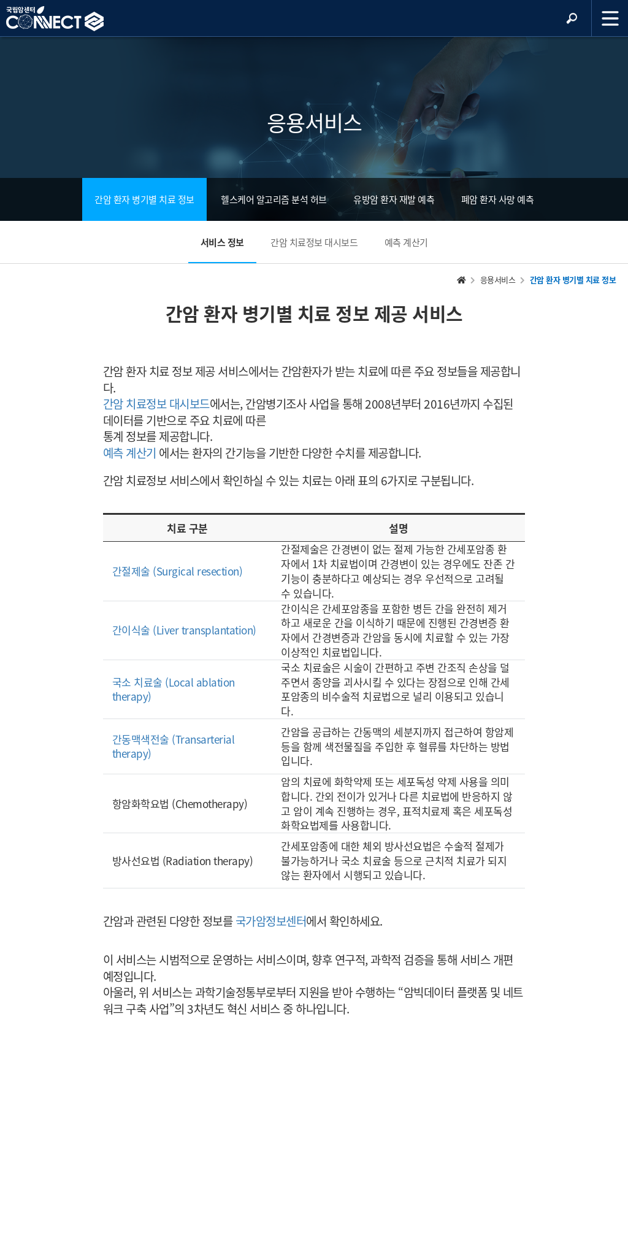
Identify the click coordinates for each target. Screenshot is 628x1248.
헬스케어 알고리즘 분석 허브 (274, 199)
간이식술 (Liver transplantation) (184, 629)
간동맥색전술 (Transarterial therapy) (173, 746)
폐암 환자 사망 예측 (497, 199)
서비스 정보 (222, 242)
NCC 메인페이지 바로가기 (55, 19)
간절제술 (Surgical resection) (177, 571)
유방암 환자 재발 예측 (393, 199)
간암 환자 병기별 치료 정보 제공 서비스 (314, 313)
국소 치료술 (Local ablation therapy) (173, 689)
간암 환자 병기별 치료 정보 (144, 199)
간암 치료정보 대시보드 (314, 242)
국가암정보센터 (271, 921)
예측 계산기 (406, 242)
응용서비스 (498, 279)
